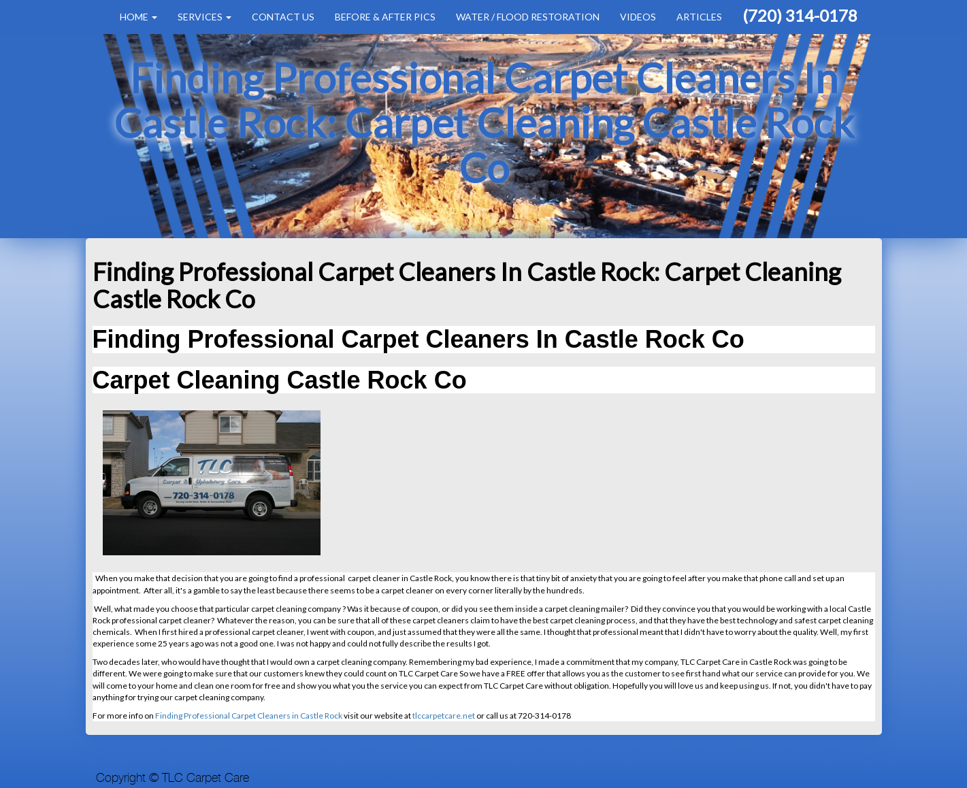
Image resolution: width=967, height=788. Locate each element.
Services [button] (204, 16)
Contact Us (283, 16)
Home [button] (138, 16)
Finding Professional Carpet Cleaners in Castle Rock (248, 715)
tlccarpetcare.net (443, 715)
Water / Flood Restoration (528, 16)
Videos (638, 16)
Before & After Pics (385, 16)
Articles (699, 16)
